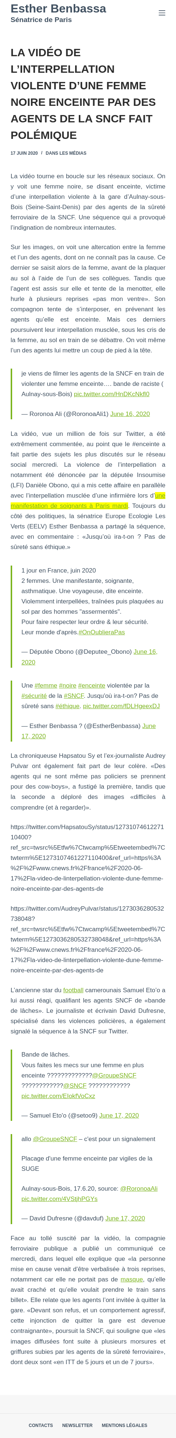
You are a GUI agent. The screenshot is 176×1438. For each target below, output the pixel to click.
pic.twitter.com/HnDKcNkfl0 (111, 394)
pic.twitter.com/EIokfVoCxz (58, 1096)
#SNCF (74, 695)
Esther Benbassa (58, 8)
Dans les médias (66, 153)
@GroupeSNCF (114, 1075)
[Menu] (162, 13)
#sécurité (34, 695)
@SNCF (75, 1085)
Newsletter (77, 1425)
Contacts (41, 1425)
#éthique (68, 706)
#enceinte (91, 685)
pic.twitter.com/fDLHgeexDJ (121, 706)
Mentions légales (124, 1425)
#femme (46, 685)
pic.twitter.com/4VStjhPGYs (59, 1198)
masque (132, 1279)
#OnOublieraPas (102, 632)
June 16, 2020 (130, 413)
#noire (67, 685)
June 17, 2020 (119, 1115)
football (73, 990)
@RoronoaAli (139, 1188)
